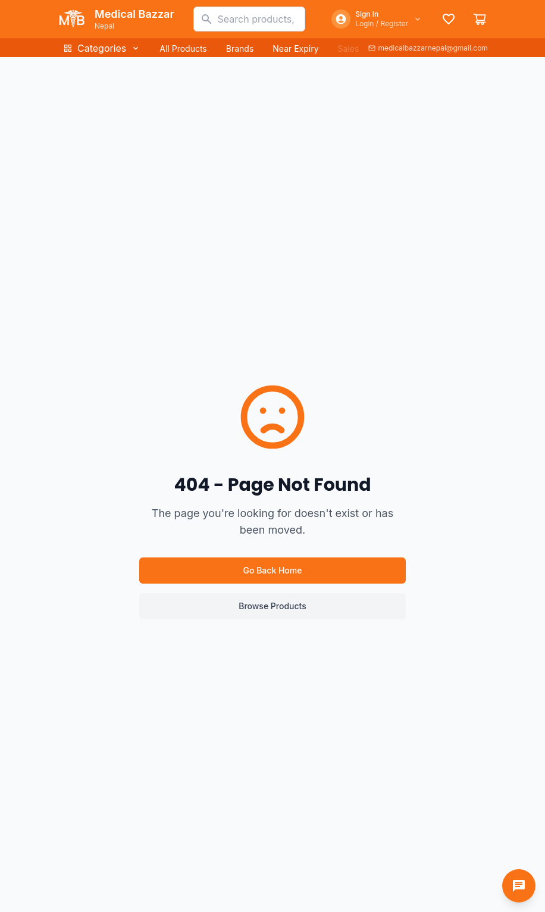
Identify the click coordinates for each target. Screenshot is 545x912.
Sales (348, 48)
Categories (101, 48)
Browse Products (272, 606)
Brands (240, 48)
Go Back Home (272, 570)
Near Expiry (295, 48)
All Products (182, 48)
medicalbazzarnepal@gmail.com (428, 47)
